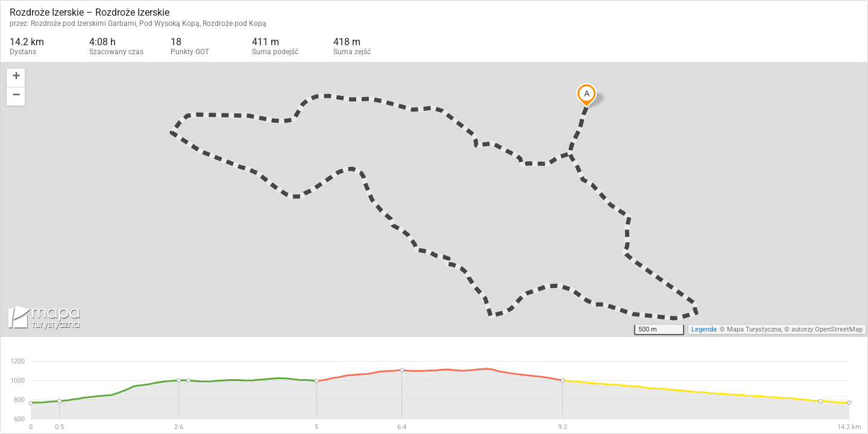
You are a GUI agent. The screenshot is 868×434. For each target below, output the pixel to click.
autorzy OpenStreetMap (827, 329)
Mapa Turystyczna (754, 329)
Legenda (704, 329)
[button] (16, 78)
